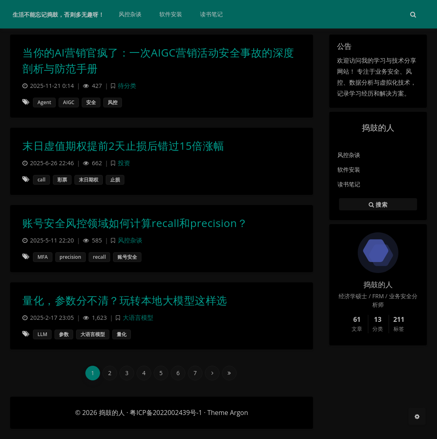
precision (70, 256)
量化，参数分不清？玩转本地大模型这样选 (124, 300)
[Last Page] (229, 373)
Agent (44, 102)
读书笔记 (348, 184)
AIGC (68, 102)
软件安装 (348, 169)
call (41, 179)
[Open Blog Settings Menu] (417, 416)
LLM (42, 334)
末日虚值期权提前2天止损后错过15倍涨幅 (123, 145)
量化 (121, 334)
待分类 (127, 86)
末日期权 (88, 179)
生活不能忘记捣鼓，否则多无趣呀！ (58, 14)
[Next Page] (212, 373)
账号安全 (127, 256)
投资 (124, 163)
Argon (239, 412)
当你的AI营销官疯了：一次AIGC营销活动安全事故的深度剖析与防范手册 (158, 60)
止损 (115, 179)
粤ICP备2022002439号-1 (166, 412)
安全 (91, 102)
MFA (42, 256)
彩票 (62, 179)
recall (99, 256)
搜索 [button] (378, 204)
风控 (112, 102)
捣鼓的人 (112, 412)
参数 (64, 334)
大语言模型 (138, 317)
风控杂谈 (348, 155)
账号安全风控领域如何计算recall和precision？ (135, 223)
